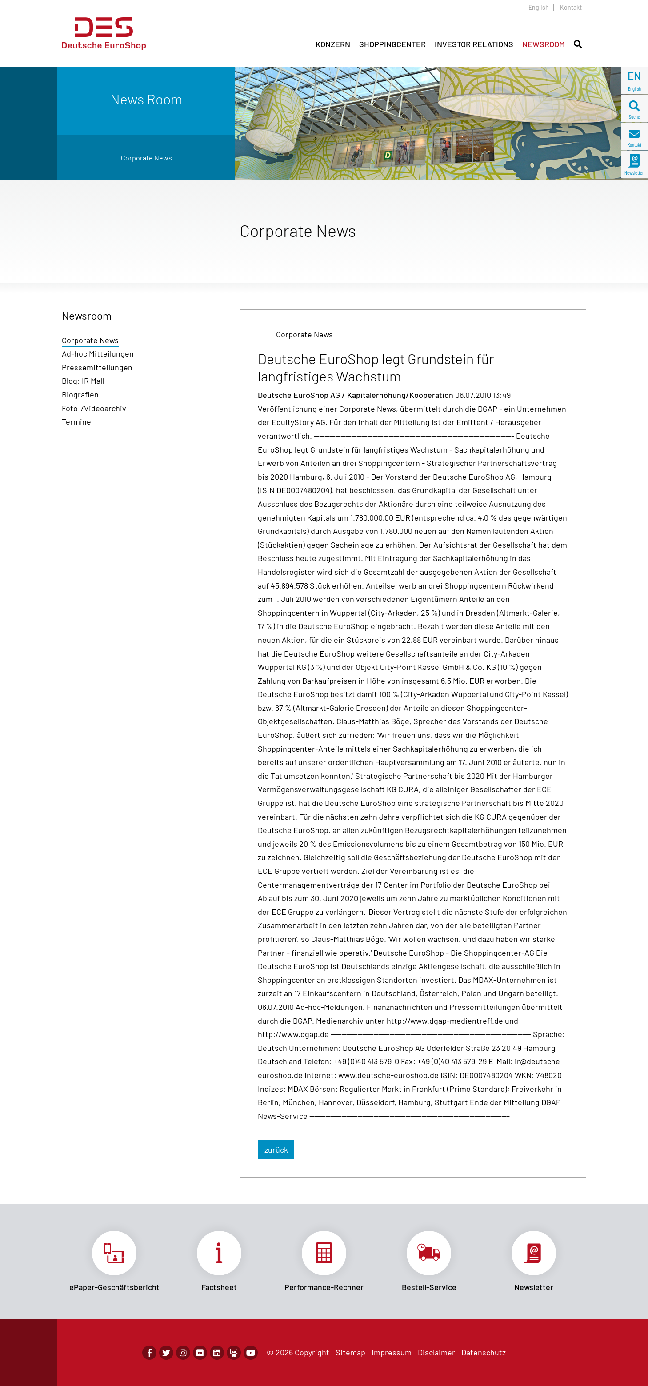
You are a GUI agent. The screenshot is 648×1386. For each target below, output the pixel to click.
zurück (276, 1149)
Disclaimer (436, 1352)
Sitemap (350, 1352)
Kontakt (571, 7)
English (538, 7)
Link (114, 1261)
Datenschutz (483, 1352)
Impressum (392, 1352)
